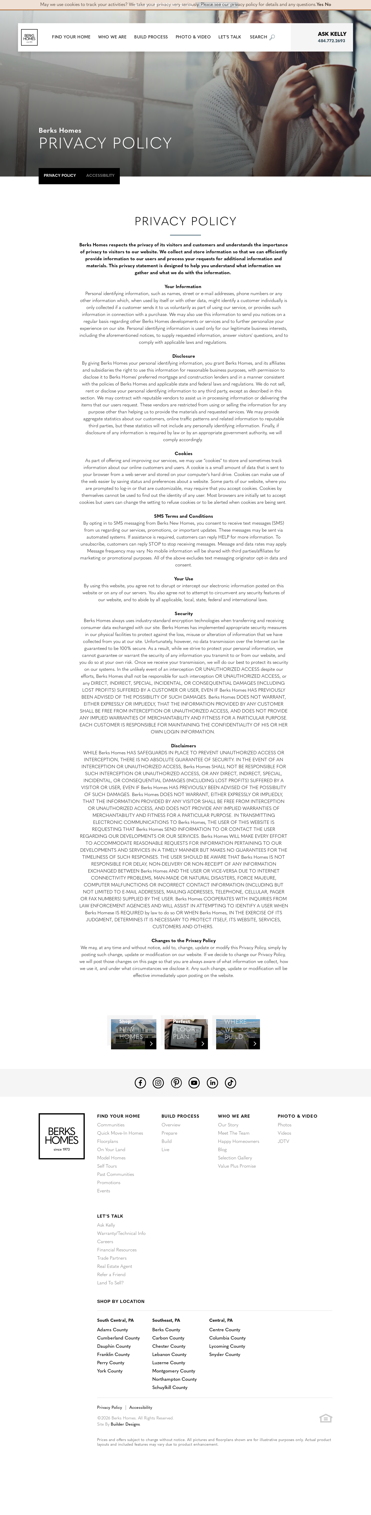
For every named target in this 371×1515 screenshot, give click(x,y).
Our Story (228, 1156)
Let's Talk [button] (233, 37)
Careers (105, 1273)
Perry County (110, 1394)
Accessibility (100, 176)
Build (167, 1173)
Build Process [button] (154, 37)
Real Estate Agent (114, 1298)
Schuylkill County (170, 1419)
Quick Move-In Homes (120, 1164)
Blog (222, 1181)
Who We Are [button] (116, 37)
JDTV (283, 1173)
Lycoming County (227, 1378)
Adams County (112, 1361)
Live (165, 1181)
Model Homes (111, 1189)
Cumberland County (118, 1369)
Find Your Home (118, 1148)
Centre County (224, 1361)
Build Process (180, 1148)
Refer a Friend (111, 1306)
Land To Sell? (110, 1314)
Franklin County (113, 1386)
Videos (284, 1164)
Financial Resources (117, 1281)
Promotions (108, 1214)
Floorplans (107, 1173)
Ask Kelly (106, 1256)
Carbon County (168, 1369)
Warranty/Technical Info (121, 1265)
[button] (74, 37)
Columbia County (227, 1369)
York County (110, 1402)
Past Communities (115, 1206)
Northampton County (174, 1411)
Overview (171, 1156)
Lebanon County (169, 1386)
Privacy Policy (60, 176)
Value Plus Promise (237, 1197)
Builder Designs (125, 1456)
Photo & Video (297, 1148)
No (328, 4)
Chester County (168, 1378)
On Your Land (111, 1181)
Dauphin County (114, 1378)
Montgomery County (173, 1402)
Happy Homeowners (238, 1173)
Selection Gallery (235, 1189)
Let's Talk (110, 1248)
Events (103, 1222)
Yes (320, 4)
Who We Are (234, 1148)
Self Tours (107, 1197)
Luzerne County (168, 1394)
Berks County (166, 1361)
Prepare (169, 1164)
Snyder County (224, 1386)
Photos (284, 1156)
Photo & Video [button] (196, 37)
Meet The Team (234, 1164)
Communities (110, 1156)
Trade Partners (112, 1289)
